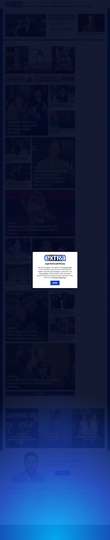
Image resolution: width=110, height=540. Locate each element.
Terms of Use (67, 267)
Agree (55, 283)
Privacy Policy (43, 273)
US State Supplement (59, 278)
